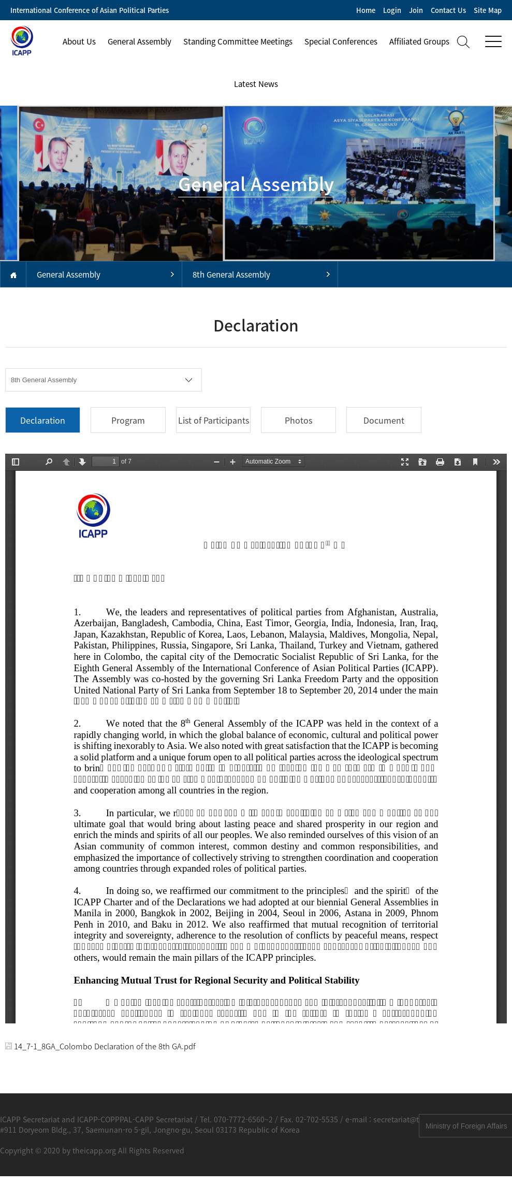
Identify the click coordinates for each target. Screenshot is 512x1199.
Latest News (256, 84)
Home (365, 10)
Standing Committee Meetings (237, 41)
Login (392, 10)
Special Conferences (340, 41)
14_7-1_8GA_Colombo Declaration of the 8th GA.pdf (100, 1046)
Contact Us (448, 10)
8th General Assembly (231, 274)
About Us (79, 41)
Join (416, 10)
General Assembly (139, 41)
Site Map (488, 10)
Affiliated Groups (419, 41)
